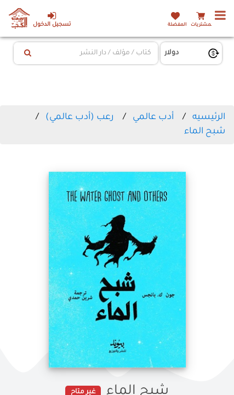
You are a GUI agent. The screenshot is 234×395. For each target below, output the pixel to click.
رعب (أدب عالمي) (79, 117)
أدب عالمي (153, 117)
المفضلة (177, 24)
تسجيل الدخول (52, 19)
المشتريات (202, 24)
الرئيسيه (208, 117)
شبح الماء (204, 132)
